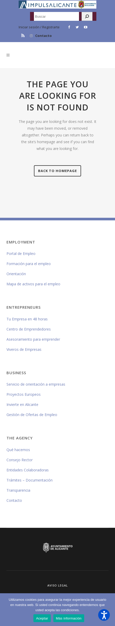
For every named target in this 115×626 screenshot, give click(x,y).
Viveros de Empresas (23, 349)
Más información (69, 618)
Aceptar (42, 618)
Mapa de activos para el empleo (33, 283)
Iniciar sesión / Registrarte (39, 27)
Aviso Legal (57, 585)
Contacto (43, 35)
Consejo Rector (19, 459)
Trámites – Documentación (29, 480)
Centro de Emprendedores (28, 329)
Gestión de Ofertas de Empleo (31, 414)
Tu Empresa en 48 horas (27, 319)
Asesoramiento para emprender (33, 339)
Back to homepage (57, 170)
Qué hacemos (18, 449)
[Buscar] (87, 16)
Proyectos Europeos (23, 394)
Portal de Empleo (20, 253)
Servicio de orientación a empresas (35, 384)
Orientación (16, 273)
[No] (108, 609)
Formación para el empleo (28, 263)
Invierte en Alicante (22, 404)
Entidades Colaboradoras (27, 469)
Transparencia (18, 490)
